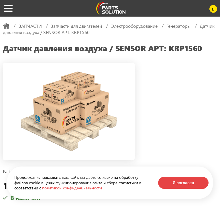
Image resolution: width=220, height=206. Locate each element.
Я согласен (183, 183)
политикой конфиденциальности (72, 188)
